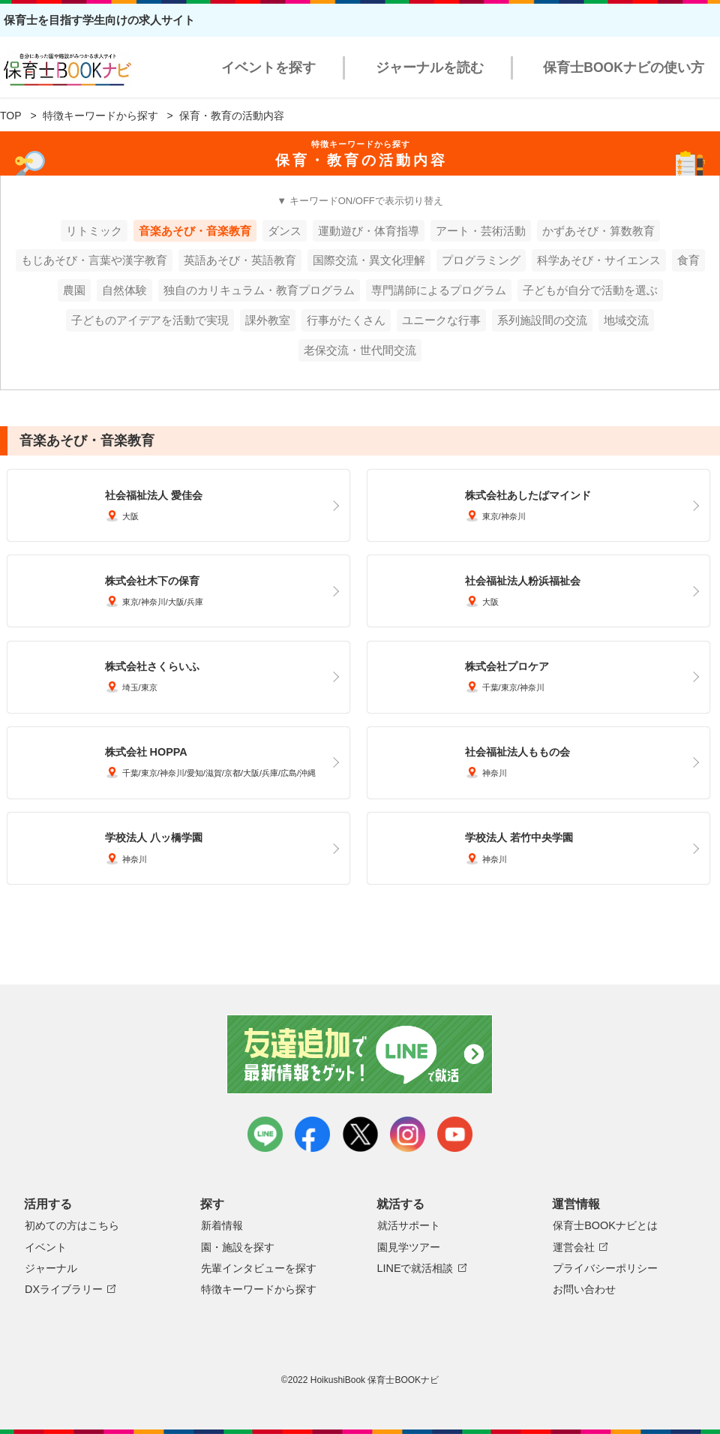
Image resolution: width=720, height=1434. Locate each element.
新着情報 (222, 1225)
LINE (265, 1134)
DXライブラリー (64, 1289)
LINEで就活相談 (415, 1268)
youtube (454, 1134)
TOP (11, 116)
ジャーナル (51, 1268)
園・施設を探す (237, 1247)
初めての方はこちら (72, 1225)
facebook (312, 1134)
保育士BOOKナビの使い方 (623, 67)
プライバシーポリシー (605, 1268)
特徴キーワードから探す (100, 116)
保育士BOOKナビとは (605, 1225)
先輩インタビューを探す (258, 1268)
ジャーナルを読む (430, 67)
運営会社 (574, 1247)
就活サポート (408, 1225)
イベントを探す (268, 67)
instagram (407, 1134)
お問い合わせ (584, 1289)
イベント (46, 1247)
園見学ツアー (408, 1247)
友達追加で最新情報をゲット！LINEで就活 (360, 1054)
